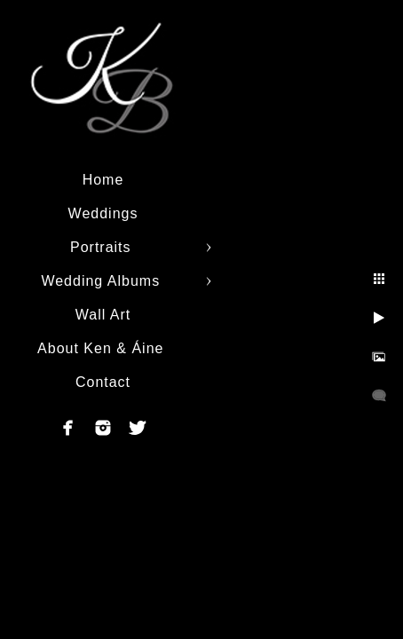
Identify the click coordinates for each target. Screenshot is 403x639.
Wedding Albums (102, 280)
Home (103, 179)
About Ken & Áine (103, 348)
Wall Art (103, 314)
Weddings (103, 213)
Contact (102, 382)
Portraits (103, 247)
